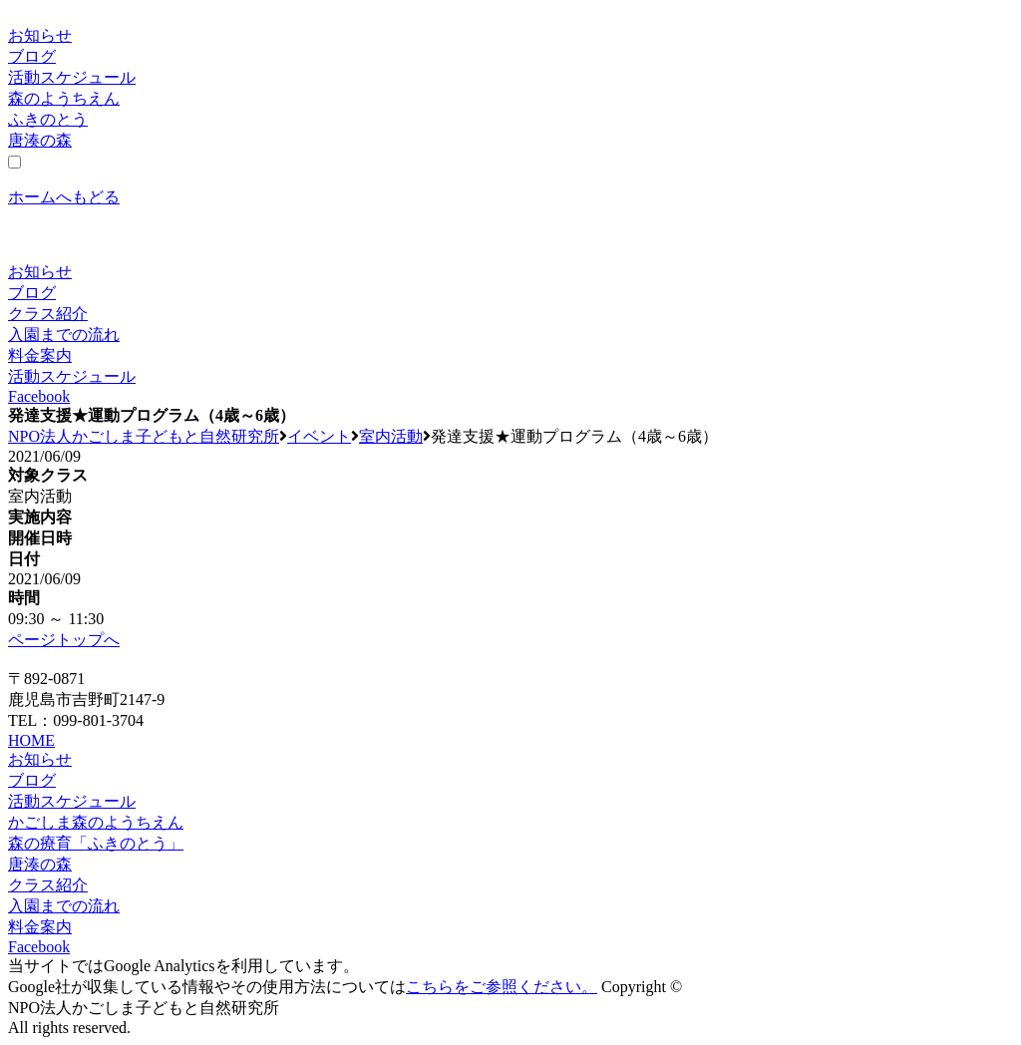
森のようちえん (64, 98)
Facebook (39, 396)
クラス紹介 (48, 313)
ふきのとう (48, 119)
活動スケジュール (72, 77)
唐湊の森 (40, 140)
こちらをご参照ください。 (501, 986)
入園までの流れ (64, 334)
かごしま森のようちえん (95, 822)
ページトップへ (64, 639)
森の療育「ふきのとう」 (95, 843)
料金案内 (40, 355)
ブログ (32, 56)
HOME (31, 740)
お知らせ (40, 35)
